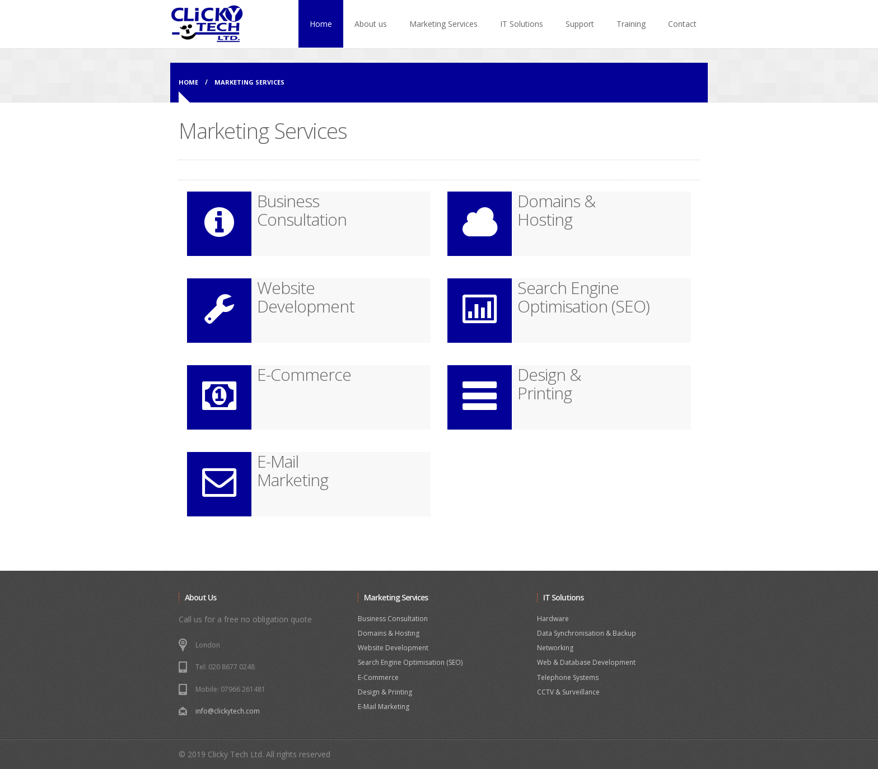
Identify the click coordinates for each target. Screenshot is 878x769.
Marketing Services (443, 23)
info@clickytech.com (227, 711)
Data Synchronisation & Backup (586, 633)
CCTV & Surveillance (568, 692)
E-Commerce (378, 677)
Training (631, 23)
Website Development (393, 648)
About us (370, 23)
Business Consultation (393, 618)
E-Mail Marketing (383, 706)
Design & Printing (385, 692)
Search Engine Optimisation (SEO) (410, 662)
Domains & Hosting (388, 633)
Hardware (553, 618)
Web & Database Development (586, 662)
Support (580, 23)
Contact (682, 23)
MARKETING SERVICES (249, 82)
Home (321, 23)
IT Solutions (521, 23)
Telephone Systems (568, 677)
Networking (555, 648)
